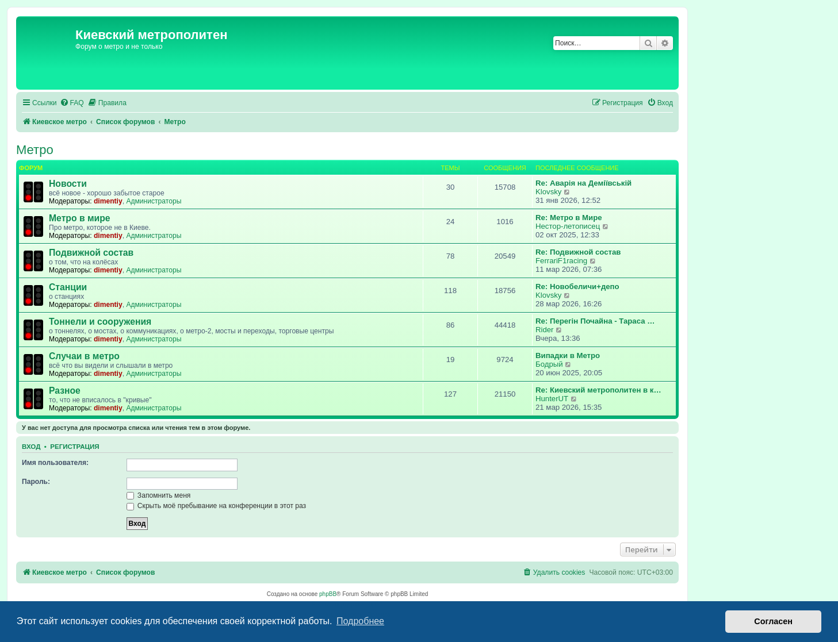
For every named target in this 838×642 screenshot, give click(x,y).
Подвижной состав (91, 252)
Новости (68, 184)
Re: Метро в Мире (568, 217)
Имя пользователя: (55, 463)
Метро (34, 150)
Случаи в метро (84, 356)
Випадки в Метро (567, 355)
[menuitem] (72, 103)
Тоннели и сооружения (100, 321)
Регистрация (74, 446)
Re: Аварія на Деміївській (583, 183)
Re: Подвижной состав (578, 252)
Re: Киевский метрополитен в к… (598, 390)
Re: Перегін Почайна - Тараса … (595, 321)
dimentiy (108, 201)
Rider (544, 329)
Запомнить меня (159, 495)
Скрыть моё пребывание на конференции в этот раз (217, 506)
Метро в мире (79, 218)
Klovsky (548, 191)
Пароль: (36, 482)
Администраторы (153, 201)
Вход (31, 446)
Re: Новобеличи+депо (577, 286)
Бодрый (549, 364)
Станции (68, 287)
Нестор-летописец (567, 226)
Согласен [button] (773, 621)
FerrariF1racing (561, 260)
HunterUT (551, 398)
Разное (65, 390)
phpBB (327, 594)
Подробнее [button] (360, 621)
